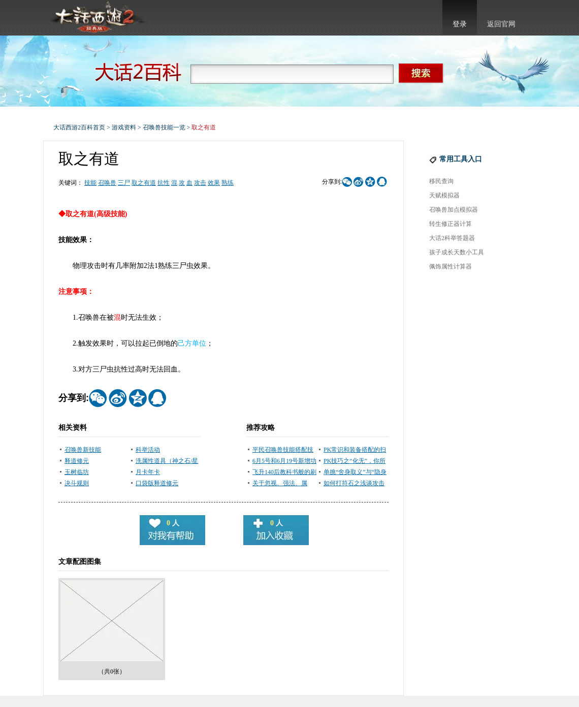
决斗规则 (77, 483)
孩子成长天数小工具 (456, 252)
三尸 (124, 182)
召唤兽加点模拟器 (453, 209)
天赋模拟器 (444, 195)
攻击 (200, 182)
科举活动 (148, 449)
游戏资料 (124, 127)
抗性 (163, 182)
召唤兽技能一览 (164, 127)
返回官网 (501, 24)
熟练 (227, 182)
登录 (460, 24)
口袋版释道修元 (157, 483)
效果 (214, 182)
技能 (90, 182)
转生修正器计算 (450, 223)
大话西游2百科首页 (79, 127)
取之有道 (144, 182)
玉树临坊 (77, 472)
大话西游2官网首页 (97, 18)
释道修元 (77, 460)
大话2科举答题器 (452, 238)
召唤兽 (107, 182)
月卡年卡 (148, 472)
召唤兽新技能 (83, 449)
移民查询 (441, 181)
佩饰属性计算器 (450, 266)
